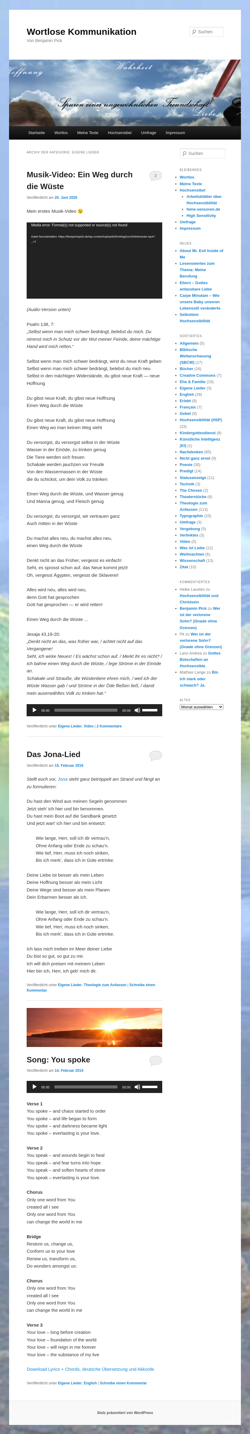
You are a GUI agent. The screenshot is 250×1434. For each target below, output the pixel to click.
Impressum (175, 132)
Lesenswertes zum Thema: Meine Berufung (197, 269)
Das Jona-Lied (54, 754)
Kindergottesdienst (197, 433)
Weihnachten (192, 554)
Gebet (185, 413)
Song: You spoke (58, 1059)
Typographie (191, 516)
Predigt (186, 471)
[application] (94, 260)
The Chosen (191, 490)
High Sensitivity (201, 215)
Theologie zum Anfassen (105, 985)
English (90, 1383)
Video (89, 726)
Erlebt (185, 401)
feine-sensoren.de (203, 209)
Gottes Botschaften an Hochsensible (200, 659)
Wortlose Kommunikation (82, 32)
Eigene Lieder (70, 726)
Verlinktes (189, 535)
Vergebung (190, 529)
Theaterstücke (193, 496)
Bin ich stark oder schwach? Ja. (199, 678)
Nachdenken (191, 452)
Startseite (36, 132)
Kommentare (109, 726)
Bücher (186, 368)
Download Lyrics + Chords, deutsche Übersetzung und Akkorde (90, 1369)
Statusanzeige (193, 477)
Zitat (184, 567)
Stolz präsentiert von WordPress (125, 1413)
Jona (63, 779)
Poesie (186, 464)
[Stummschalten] (137, 710)
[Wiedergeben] (34, 710)
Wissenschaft (192, 560)
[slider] (85, 710)
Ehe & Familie (193, 381)
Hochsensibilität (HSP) (201, 420)
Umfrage (148, 132)
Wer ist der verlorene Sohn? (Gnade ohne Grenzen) (201, 640)
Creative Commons (197, 375)
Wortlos (61, 132)
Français (188, 407)
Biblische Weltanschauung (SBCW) (195, 356)
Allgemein (189, 343)
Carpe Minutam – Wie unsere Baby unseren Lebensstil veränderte (200, 301)
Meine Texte (87, 132)
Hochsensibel (120, 132)
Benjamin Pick (193, 608)
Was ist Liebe (192, 548)
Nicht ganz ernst (195, 458)
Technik (187, 484)
